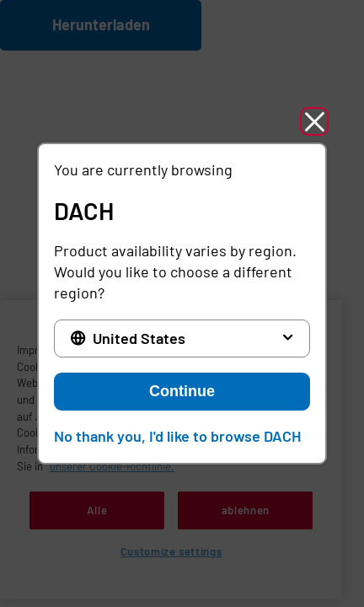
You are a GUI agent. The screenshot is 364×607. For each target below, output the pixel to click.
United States (139, 338)
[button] (314, 121)
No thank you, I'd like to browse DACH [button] (177, 436)
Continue (182, 391)
